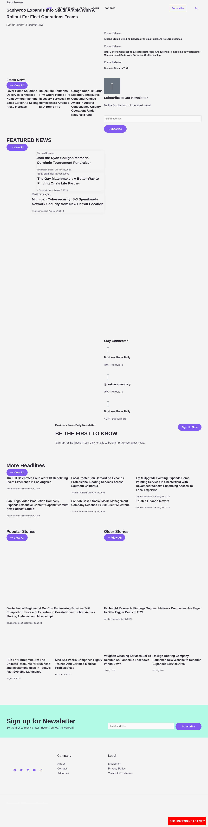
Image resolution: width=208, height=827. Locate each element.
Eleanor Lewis (37, 217)
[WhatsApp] (40, 776)
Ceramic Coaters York (117, 68)
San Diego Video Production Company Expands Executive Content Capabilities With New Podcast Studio (37, 506)
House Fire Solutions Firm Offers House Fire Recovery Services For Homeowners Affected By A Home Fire (54, 103)
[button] (178, 8)
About (95, 8)
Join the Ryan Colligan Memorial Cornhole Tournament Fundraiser (65, 161)
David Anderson (14, 624)
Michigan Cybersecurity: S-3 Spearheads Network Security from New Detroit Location (66, 205)
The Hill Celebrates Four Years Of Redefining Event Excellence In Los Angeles (33, 483)
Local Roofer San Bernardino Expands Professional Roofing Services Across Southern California (101, 483)
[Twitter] (21, 776)
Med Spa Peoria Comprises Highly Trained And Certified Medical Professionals (77, 665)
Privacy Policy (117, 774)
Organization (66, 8)
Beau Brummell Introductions (53, 175)
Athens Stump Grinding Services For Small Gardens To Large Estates (147, 38)
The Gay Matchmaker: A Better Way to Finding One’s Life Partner (67, 182)
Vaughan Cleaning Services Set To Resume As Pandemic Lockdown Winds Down (128, 661)
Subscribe (115, 130)
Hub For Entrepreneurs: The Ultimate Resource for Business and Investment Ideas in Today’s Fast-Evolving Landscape (30, 669)
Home (49, 8)
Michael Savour (43, 171)
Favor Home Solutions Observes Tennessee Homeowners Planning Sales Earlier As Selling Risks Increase (21, 103)
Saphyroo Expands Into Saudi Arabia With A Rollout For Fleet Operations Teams (52, 16)
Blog (83, 8)
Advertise (63, 779)
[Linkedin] (27, 776)
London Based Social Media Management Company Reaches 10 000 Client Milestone (103, 506)
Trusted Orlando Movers (154, 502)
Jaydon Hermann (16, 31)
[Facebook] (14, 776)
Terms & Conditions (120, 779)
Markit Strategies (39, 195)
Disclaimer (114, 769)
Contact (110, 8)
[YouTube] (34, 776)
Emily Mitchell (42, 191)
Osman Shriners (44, 154)
